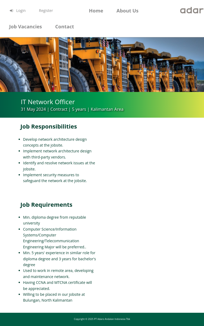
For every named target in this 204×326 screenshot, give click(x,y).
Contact (64, 26)
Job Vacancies (25, 26)
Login (17, 10)
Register (46, 10)
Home (96, 10)
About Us (128, 10)
